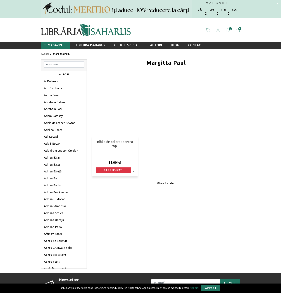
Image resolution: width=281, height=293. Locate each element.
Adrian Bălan (52, 157)
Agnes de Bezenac (55, 240)
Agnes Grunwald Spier (58, 247)
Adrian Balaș (52, 164)
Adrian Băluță (52, 171)
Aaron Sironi (52, 95)
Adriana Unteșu (54, 220)
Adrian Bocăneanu (56, 192)
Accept (210, 288)
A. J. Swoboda (53, 88)
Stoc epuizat (113, 170)
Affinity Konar (53, 233)
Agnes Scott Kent (55, 254)
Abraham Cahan (54, 102)
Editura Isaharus (90, 45)
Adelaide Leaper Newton (59, 122)
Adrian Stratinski (55, 206)
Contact (195, 45)
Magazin (53, 45)
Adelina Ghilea (53, 129)
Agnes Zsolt (51, 261)
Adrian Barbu (52, 185)
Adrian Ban (51, 178)
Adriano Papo (53, 227)
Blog (175, 45)
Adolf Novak (52, 143)
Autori (156, 45)
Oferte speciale (127, 45)
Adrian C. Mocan (54, 199)
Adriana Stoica (53, 213)
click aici (194, 287)
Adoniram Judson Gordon (61, 150)
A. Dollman (51, 81)
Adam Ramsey (53, 116)
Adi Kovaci (51, 136)
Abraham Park (53, 109)
